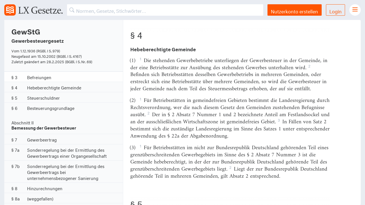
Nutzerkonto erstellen (294, 11)
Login (335, 11)
